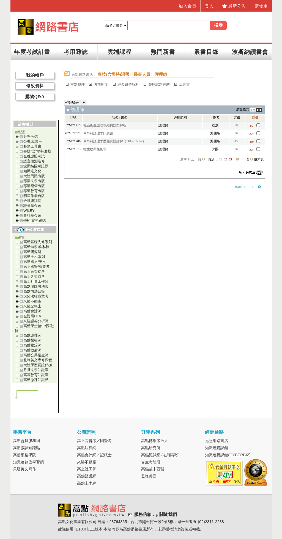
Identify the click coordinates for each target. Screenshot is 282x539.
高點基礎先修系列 (37, 242)
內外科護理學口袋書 (98, 133)
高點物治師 (32, 345)
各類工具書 (32, 146)
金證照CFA (32, 316)
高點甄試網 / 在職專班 (160, 455)
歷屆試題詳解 (159, 84)
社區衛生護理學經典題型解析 (104, 125)
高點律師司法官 (35, 286)
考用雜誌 (76, 52)
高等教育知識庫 (35, 375)
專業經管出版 (34, 186)
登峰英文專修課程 (37, 360)
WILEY (28, 211)
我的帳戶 (35, 75)
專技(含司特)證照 (37, 151)
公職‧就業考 (32, 141)
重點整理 (77, 84)
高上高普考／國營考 (94, 440)
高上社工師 (86, 469)
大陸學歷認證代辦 (37, 365)
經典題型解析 (128, 84)
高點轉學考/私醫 (36, 247)
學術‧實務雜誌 (34, 220)
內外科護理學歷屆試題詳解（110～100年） (114, 141)
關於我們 (168, 514)
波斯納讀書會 (250, 52)
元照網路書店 (216, 440)
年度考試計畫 (32, 52)
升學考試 (30, 136)
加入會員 (187, 6)
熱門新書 (163, 52)
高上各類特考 (34, 276)
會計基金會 (32, 215)
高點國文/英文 (34, 262)
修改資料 (35, 86)
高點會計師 (32, 311)
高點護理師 (32, 335)
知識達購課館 (216, 448)
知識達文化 (32, 171)
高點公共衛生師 (35, 355)
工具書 (184, 84)
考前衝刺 (101, 84)
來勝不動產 (32, 301)
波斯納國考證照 (35, 166)
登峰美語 (149, 476)
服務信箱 (143, 514)
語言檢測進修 (34, 161)
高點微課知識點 (35, 380)
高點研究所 (32, 252)
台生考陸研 (150, 462)
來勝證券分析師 (35, 321)
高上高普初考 (34, 272)
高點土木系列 (34, 257)
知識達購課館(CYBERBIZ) (228, 455)
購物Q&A (34, 96)
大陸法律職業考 (35, 296)
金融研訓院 (32, 201)
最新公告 (234, 6)
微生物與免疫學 (94, 149)
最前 (183, 159)
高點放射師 (32, 350)
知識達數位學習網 (28, 462)
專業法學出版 (34, 181)
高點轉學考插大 (154, 440)
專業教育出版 (34, 191)
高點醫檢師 (32, 340)
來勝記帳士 (32, 306)
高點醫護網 (86, 476)
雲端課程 (119, 52)
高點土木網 (86, 483)
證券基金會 (32, 206)
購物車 (261, 6)
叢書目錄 (206, 52)
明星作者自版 (34, 196)
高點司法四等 (34, 291)
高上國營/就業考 (36, 267)
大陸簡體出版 (34, 176)
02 (225, 159)
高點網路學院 (24, 455)
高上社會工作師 (35, 281)
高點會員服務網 (26, 440)
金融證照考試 (34, 156)
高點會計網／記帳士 (94, 455)
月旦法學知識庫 (35, 370)
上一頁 (196, 159)
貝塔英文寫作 (24, 469)
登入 (209, 6)
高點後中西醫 (152, 469)
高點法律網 (86, 448)
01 (220, 159)
